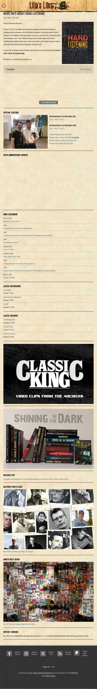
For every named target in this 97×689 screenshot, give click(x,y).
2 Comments (10, 69)
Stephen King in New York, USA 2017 (61, 143)
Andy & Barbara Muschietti (12, 297)
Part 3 (62, 119)
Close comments (85, 69)
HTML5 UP (74, 673)
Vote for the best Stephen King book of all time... (19, 624)
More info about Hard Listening (24, 13)
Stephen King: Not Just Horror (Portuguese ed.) (19, 263)
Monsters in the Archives (11, 221)
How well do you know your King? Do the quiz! (18, 551)
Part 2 (56, 119)
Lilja (45, 667)
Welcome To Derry (9, 333)
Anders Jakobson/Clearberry (42, 673)
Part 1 (51, 119)
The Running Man (9, 319)
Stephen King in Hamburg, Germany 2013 (63, 140)
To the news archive (48, 102)
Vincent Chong (50, 676)
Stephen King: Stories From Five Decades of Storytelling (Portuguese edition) (29, 270)
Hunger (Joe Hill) (8, 277)
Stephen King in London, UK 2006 (60, 134)
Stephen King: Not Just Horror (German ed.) (17, 228)
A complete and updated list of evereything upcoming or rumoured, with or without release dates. (36, 479)
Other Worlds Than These (11, 256)
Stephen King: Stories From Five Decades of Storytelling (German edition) (27, 235)
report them (44, 636)
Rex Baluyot (7, 290)
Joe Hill (5, 304)
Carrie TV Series (8, 249)
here (11, 59)
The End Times (8, 326)
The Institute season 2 (11, 242)
